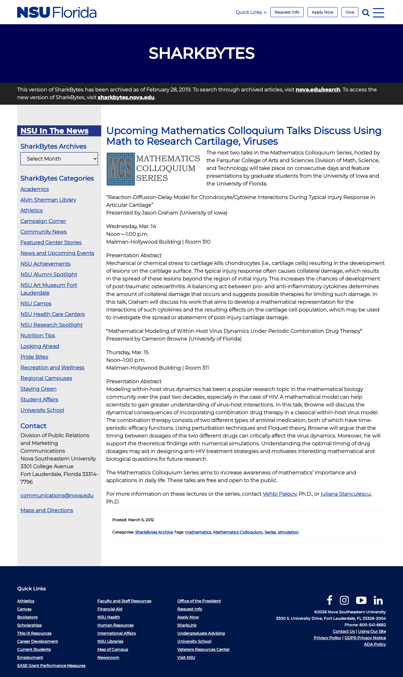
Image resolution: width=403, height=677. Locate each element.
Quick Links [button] (251, 12)
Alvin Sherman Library (48, 200)
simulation (288, 532)
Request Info (287, 12)
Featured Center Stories (51, 242)
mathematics (198, 532)
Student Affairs (39, 400)
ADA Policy (375, 644)
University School (42, 410)
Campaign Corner (43, 221)
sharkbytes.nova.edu (126, 97)
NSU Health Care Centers (52, 314)
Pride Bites (34, 357)
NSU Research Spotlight (51, 325)
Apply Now (322, 12)
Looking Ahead (39, 346)
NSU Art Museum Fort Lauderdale (48, 289)
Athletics (31, 210)
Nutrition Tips (37, 336)
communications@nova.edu (56, 495)
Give (350, 12)
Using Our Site (372, 631)
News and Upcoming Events (57, 253)
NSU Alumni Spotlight (48, 274)
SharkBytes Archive (154, 532)
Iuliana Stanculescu (346, 494)
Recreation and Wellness (52, 368)
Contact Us (344, 631)
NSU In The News (54, 130)
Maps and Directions (46, 510)
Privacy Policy (327, 637)
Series (270, 532)
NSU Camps (35, 304)
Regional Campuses (46, 378)
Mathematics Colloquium (238, 532)
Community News (43, 232)
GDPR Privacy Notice (365, 637)
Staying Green (38, 389)
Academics (34, 189)
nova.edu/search (318, 90)
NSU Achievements (45, 264)
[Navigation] (378, 12)
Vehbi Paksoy (279, 494)
